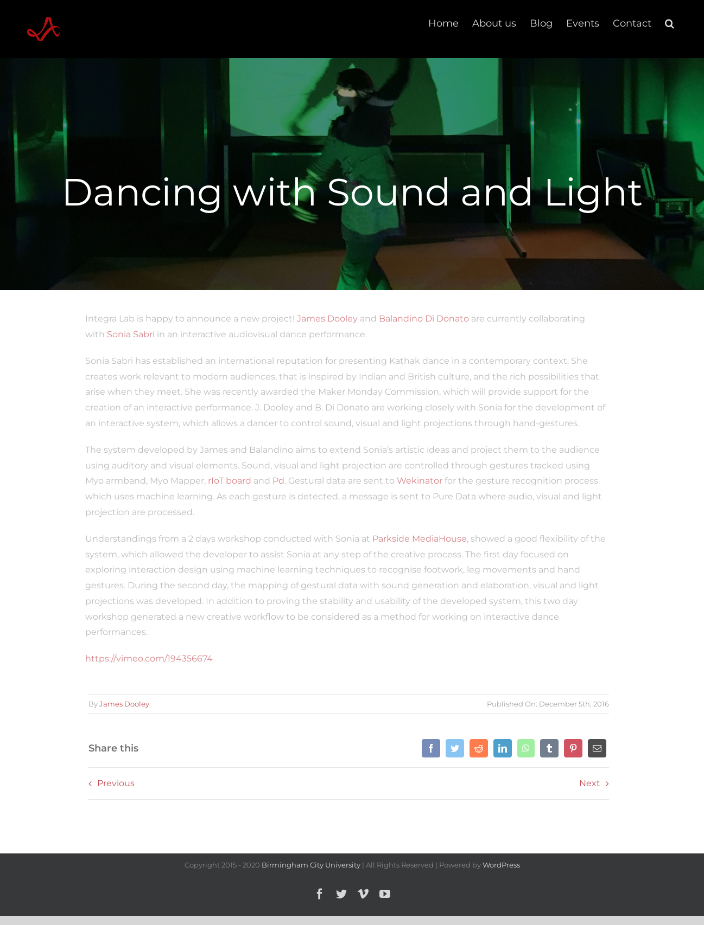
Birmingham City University (311, 864)
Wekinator (416, 481)
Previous (114, 783)
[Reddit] (478, 748)
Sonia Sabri (127, 334)
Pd (275, 481)
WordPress (501, 864)
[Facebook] (430, 748)
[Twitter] (454, 748)
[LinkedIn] (501, 748)
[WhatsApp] (524, 748)
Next (588, 783)
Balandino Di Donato (421, 318)
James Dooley (324, 318)
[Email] (596, 748)
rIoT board (226, 481)
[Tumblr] (548, 748)
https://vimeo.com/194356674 (146, 658)
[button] (669, 23)
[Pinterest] (572, 748)
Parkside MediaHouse (416, 539)
